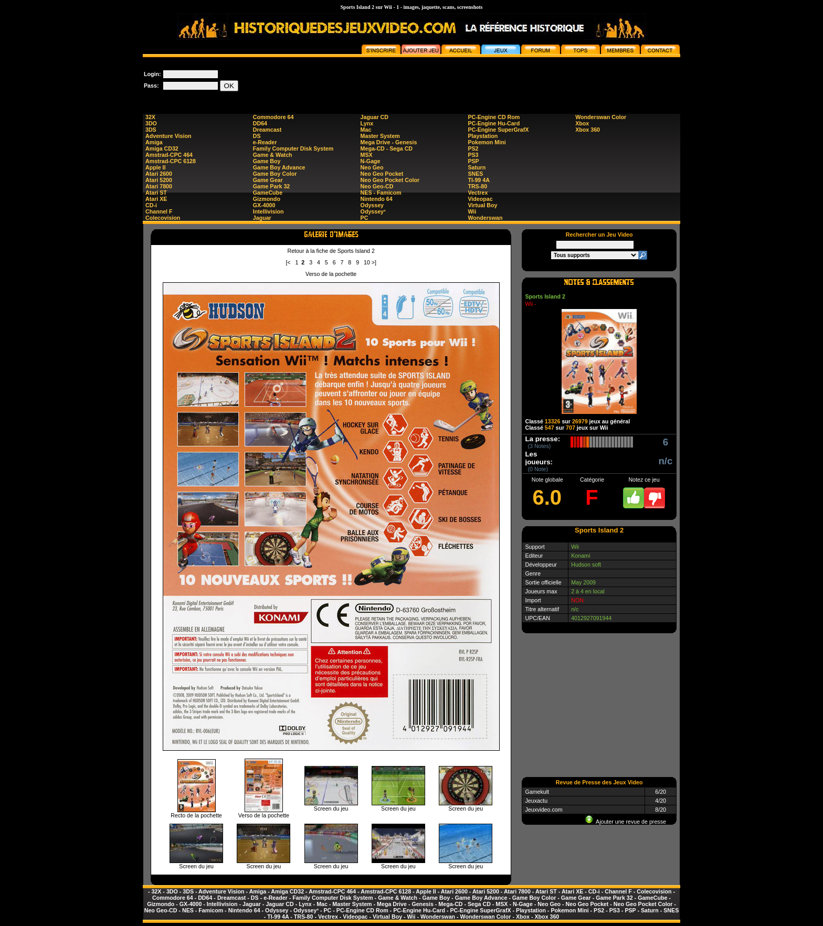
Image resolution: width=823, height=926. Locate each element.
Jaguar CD (374, 117)
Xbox (582, 123)
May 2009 (583, 582)
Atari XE (156, 199)
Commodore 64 (273, 117)
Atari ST (156, 192)
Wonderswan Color (600, 117)
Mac (366, 129)
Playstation (483, 136)
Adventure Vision (168, 136)
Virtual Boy (482, 205)
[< (288, 262)
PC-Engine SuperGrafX (498, 129)
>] (374, 262)
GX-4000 (264, 205)
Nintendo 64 (377, 199)
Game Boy (267, 161)
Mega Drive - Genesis (389, 142)
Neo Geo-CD (377, 186)
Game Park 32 (271, 186)
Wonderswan (485, 218)
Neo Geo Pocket (382, 174)
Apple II (155, 167)
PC (364, 218)
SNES (475, 174)
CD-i (151, 205)
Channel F (159, 211)
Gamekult (537, 792)
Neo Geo (372, 167)
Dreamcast (267, 129)
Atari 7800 (158, 186)
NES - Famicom (381, 192)
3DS (150, 129)
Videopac (480, 199)
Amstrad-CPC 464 (169, 155)
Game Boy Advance (279, 167)
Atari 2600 (158, 174)
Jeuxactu (536, 800)
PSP (473, 161)
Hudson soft (586, 564)
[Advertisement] (489, 80)
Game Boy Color (275, 174)
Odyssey (372, 205)
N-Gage (371, 161)
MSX (367, 155)
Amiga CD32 (161, 148)
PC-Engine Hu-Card (494, 123)
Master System (380, 136)
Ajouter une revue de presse (625, 821)
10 (367, 262)
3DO (151, 123)
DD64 (260, 123)
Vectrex (478, 192)
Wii (472, 211)
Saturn (477, 167)
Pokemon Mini (486, 142)
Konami (580, 555)
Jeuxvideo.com (543, 809)
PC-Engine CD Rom (494, 117)
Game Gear (268, 180)
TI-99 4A (478, 180)
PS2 (473, 148)
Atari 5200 (158, 180)
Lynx (367, 123)
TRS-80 (477, 186)
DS (257, 136)
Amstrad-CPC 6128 (170, 161)
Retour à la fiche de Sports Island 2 (330, 251)
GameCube (267, 192)
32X (150, 117)
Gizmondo (266, 199)
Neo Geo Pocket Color (390, 180)
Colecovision (162, 218)
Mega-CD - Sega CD (387, 148)
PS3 (473, 155)
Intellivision (268, 211)
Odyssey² (373, 211)
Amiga (154, 142)
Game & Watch (272, 155)
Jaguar (262, 218)
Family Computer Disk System (293, 148)
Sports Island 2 (545, 296)
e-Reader (265, 142)
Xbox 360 (587, 129)
